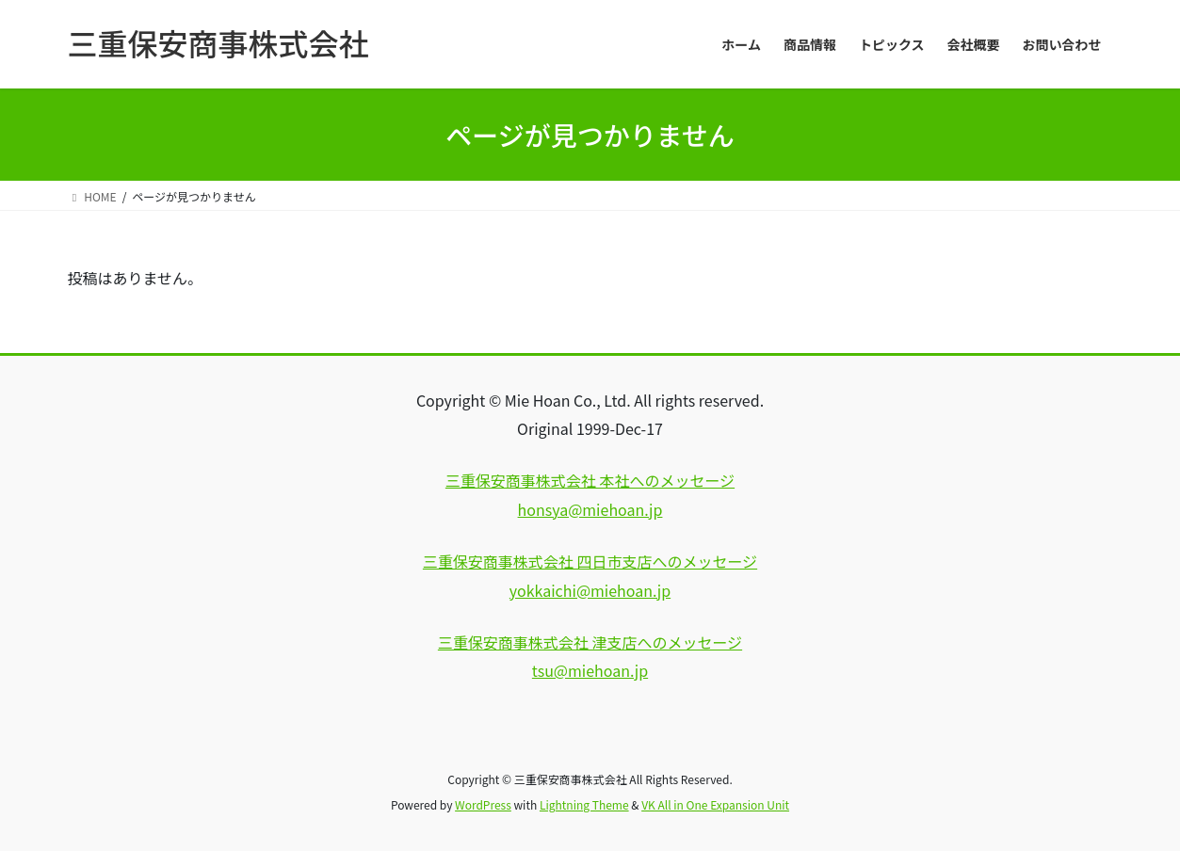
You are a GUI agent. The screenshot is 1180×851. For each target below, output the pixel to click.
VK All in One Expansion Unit (715, 804)
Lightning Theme (584, 804)
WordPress (483, 804)
